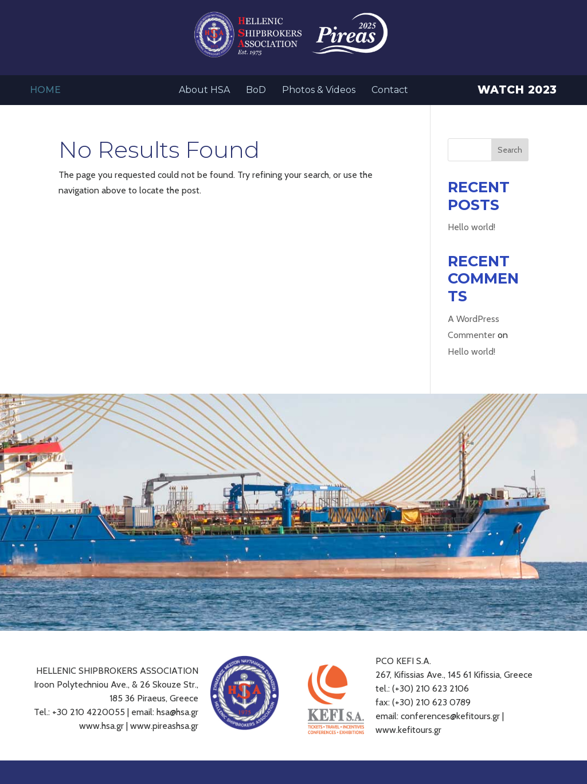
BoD (256, 90)
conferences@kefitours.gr (450, 716)
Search (510, 150)
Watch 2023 (517, 91)
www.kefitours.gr (408, 729)
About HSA (204, 90)
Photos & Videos (318, 90)
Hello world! (471, 227)
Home (45, 90)
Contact (389, 90)
